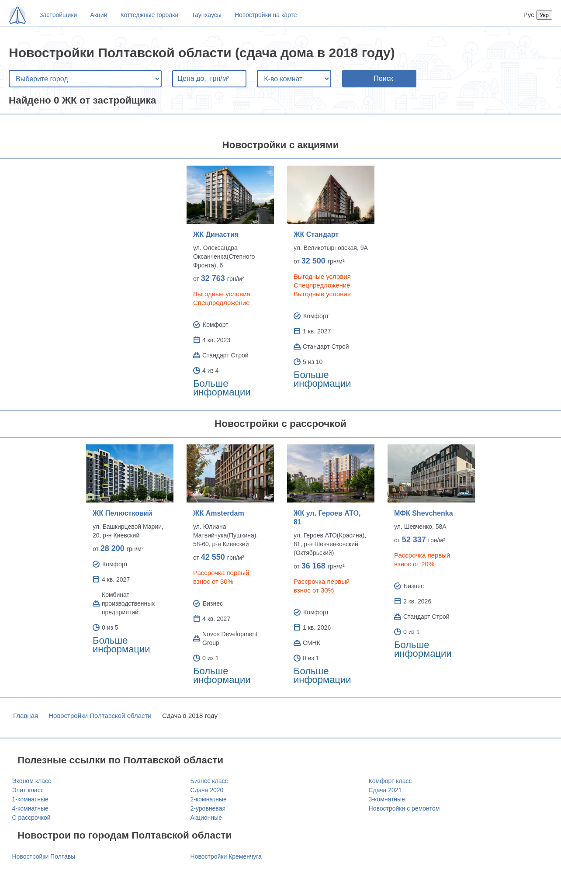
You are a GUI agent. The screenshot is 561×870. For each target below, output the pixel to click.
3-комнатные (387, 799)
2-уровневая (207, 808)
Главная (25, 715)
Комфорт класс (390, 780)
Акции (98, 14)
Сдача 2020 (207, 790)
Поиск (383, 78)
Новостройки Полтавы (44, 856)
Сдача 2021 (385, 790)
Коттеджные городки (149, 14)
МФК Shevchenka (423, 513)
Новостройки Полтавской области (99, 715)
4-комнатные (30, 808)
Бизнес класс (209, 780)
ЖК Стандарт (316, 234)
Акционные (206, 817)
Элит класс (28, 790)
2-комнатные (208, 799)
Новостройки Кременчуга (226, 856)
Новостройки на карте (266, 14)
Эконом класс (31, 780)
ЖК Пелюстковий (122, 513)
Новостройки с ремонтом (404, 808)
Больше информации (222, 388)
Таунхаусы (206, 14)
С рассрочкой (31, 817)
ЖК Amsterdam (218, 513)
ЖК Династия (216, 234)
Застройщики (58, 14)
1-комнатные (30, 799)
